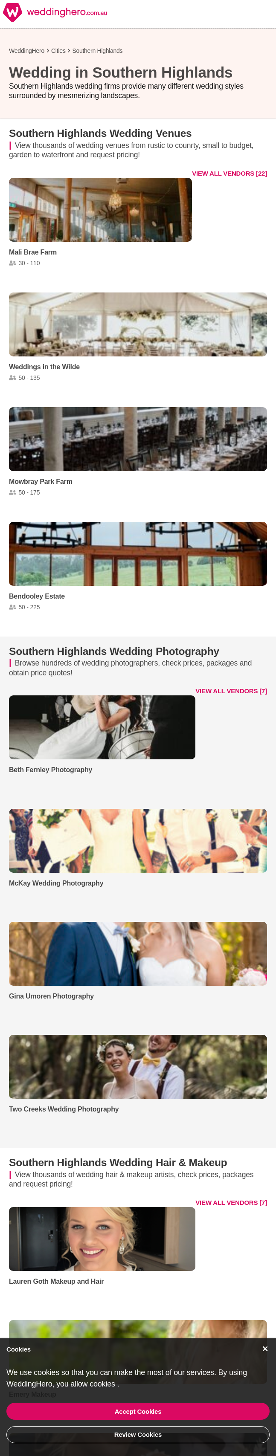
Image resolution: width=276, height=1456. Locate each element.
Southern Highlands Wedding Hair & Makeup (118, 1162)
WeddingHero (26, 50)
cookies (103, 1384)
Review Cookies (138, 1434)
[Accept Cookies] (265, 1349)
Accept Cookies (138, 1411)
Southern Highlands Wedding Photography (114, 651)
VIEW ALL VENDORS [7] (231, 691)
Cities (58, 50)
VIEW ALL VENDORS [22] (229, 173)
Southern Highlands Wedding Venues (100, 133)
